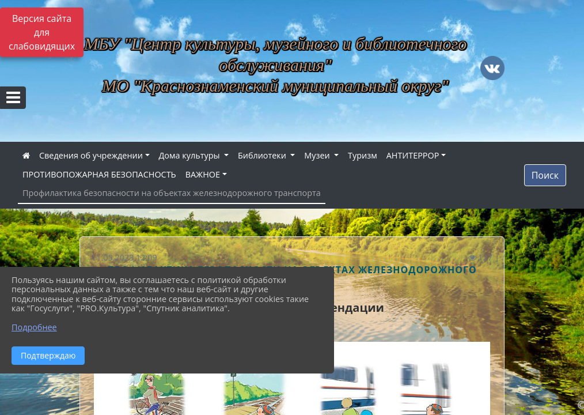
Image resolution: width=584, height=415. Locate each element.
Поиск (545, 175)
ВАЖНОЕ (202, 174)
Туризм (362, 155)
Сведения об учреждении (91, 155)
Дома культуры (190, 155)
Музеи (318, 155)
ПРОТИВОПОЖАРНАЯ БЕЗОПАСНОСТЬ (99, 174)
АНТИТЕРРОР (412, 155)
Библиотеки (263, 155)
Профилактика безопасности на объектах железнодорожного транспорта (171, 192)
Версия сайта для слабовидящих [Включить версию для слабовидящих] (42, 32)
